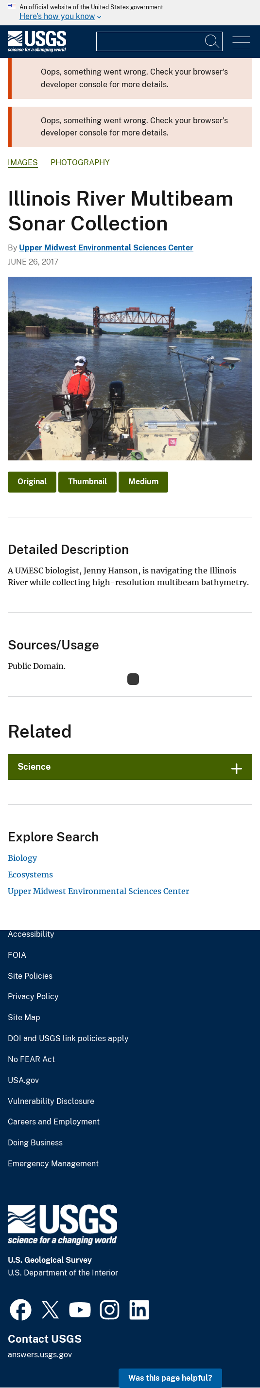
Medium (143, 481)
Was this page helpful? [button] (170, 1378)
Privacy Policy (33, 996)
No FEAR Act (31, 1059)
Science (34, 766)
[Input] (159, 41)
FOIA (17, 955)
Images (23, 162)
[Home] (37, 50)
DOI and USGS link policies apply (68, 1038)
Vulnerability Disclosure (51, 1101)
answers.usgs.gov (40, 1354)
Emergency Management (53, 1164)
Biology (22, 858)
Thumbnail (87, 481)
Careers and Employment (54, 1122)
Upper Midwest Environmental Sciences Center (106, 247)
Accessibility (31, 934)
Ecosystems (30, 874)
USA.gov (23, 1080)
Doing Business (35, 1143)
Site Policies (30, 976)
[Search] (213, 41)
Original (32, 481)
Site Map (24, 1017)
